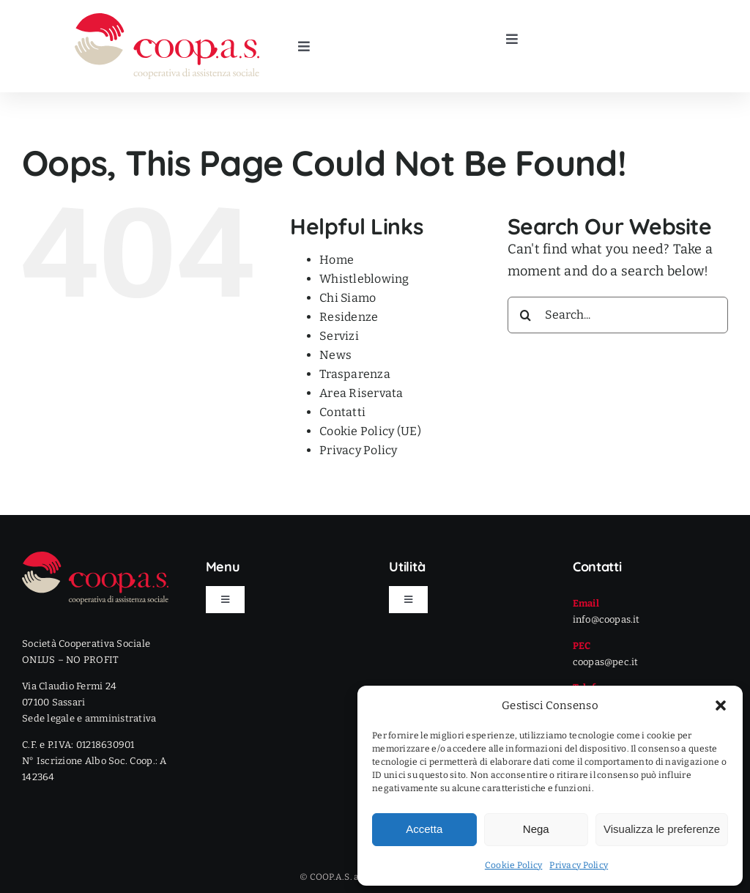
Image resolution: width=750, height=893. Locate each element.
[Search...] (618, 315)
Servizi (339, 336)
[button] (720, 705)
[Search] (526, 315)
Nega (536, 829)
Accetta (424, 829)
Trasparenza (354, 374)
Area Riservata (361, 393)
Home (336, 260)
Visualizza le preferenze (662, 829)
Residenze (348, 317)
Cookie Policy (514, 865)
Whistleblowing (364, 279)
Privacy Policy (578, 865)
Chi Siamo (347, 298)
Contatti (342, 412)
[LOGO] (167, 20)
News (335, 355)
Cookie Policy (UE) (370, 431)
